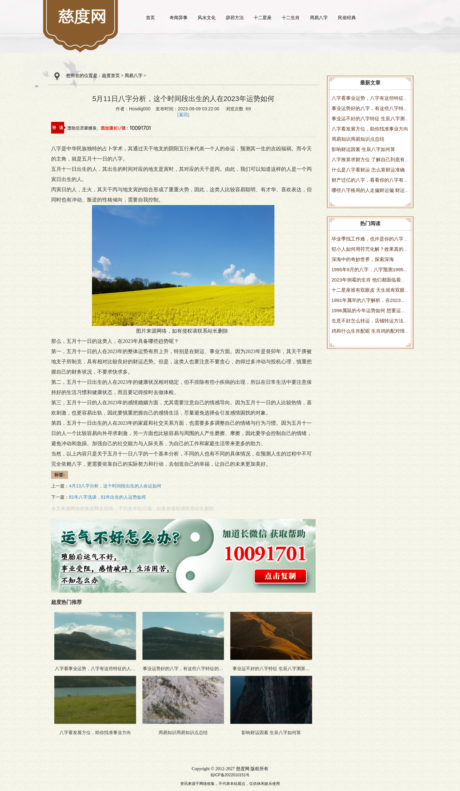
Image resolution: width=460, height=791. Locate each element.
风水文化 (207, 17)
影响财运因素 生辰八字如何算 (363, 149)
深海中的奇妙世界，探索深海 (363, 259)
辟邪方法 (235, 17)
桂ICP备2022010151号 (230, 775)
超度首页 (111, 75)
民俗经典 (347, 17)
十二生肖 (291, 17)
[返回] (183, 114)
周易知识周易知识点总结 (358, 139)
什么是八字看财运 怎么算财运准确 (368, 169)
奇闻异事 (179, 17)
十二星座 (263, 17)
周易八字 (319, 17)
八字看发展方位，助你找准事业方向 (370, 128)
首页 (150, 17)
